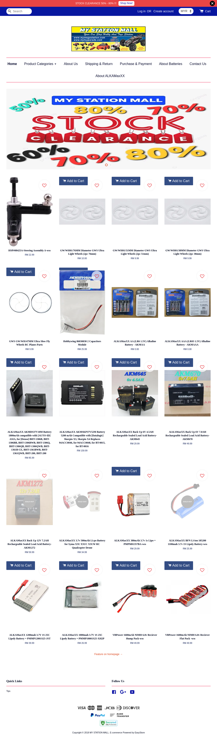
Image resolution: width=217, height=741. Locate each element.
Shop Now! (126, 3)
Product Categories (40, 64)
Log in (142, 11)
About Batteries (170, 64)
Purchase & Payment (136, 64)
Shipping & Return (99, 64)
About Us (71, 64)
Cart (208, 11)
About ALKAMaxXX (110, 76)
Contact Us (197, 64)
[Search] (19, 11)
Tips (8, 691)
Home (12, 64)
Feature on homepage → (108, 654)
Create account (163, 11)
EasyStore (140, 732)
